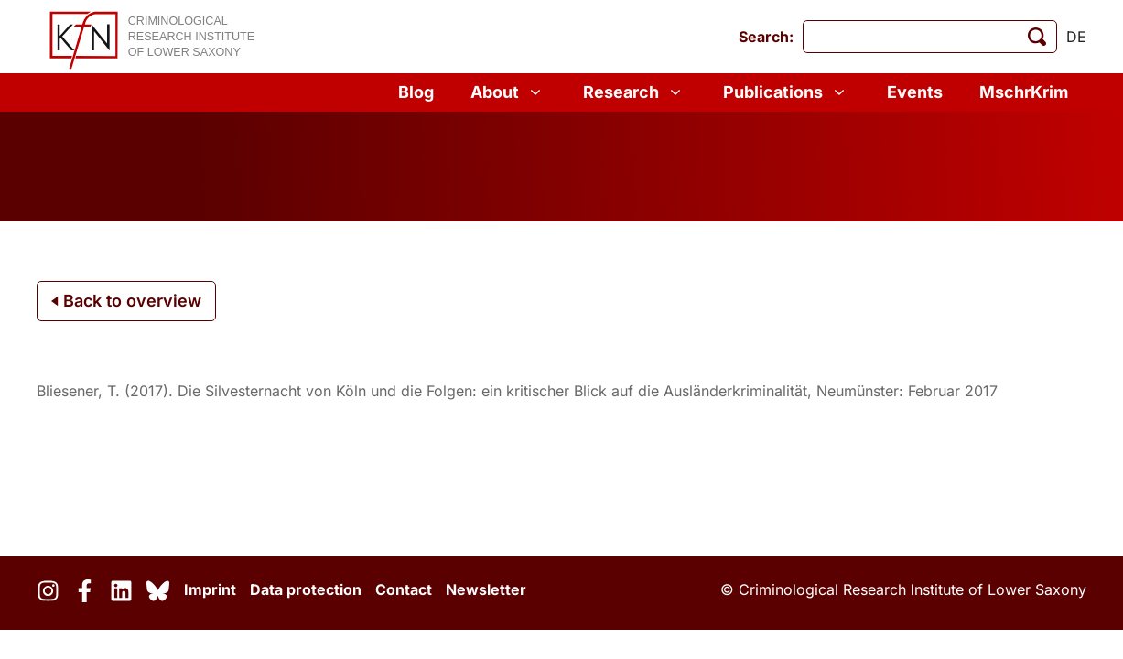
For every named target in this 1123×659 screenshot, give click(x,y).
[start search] (1037, 37)
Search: (766, 36)
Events (915, 92)
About (508, 92)
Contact (403, 589)
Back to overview (126, 300)
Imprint (210, 589)
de (1076, 36)
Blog (416, 92)
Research (634, 92)
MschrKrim (1023, 92)
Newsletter (486, 589)
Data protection (306, 589)
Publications (786, 92)
